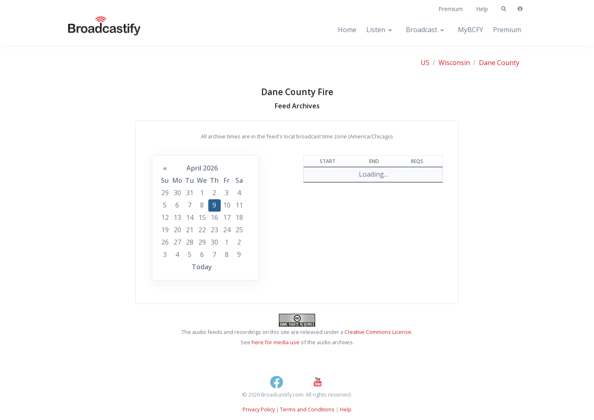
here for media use (275, 342)
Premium (450, 9)
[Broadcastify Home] (96, 30)
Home (347, 29)
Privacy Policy (259, 409)
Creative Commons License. (378, 332)
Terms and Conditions (307, 409)
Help (482, 9)
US (425, 62)
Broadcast (421, 29)
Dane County (499, 62)
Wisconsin (454, 62)
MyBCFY (470, 29)
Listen (375, 29)
